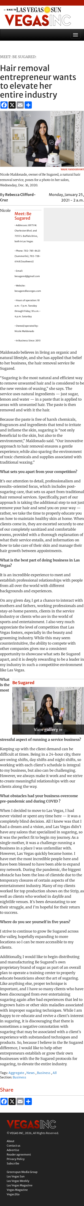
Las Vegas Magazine (19, 1185)
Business (43, 1073)
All (55, 1073)
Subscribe (13, 1163)
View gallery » (48, 729)
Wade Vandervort (72, 169)
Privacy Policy (16, 1159)
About (10, 1141)
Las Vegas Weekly (18, 1181)
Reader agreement (19, 1154)
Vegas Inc (37, 20)
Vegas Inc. (31, 1124)
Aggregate (16, 1073)
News (30, 1073)
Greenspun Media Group (22, 1172)
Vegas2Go (13, 1194)
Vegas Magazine (17, 1189)
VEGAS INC (17, 1133)
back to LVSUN (37, 10)
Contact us (13, 1145)
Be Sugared (23, 682)
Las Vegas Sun (16, 1176)
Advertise (13, 1150)
